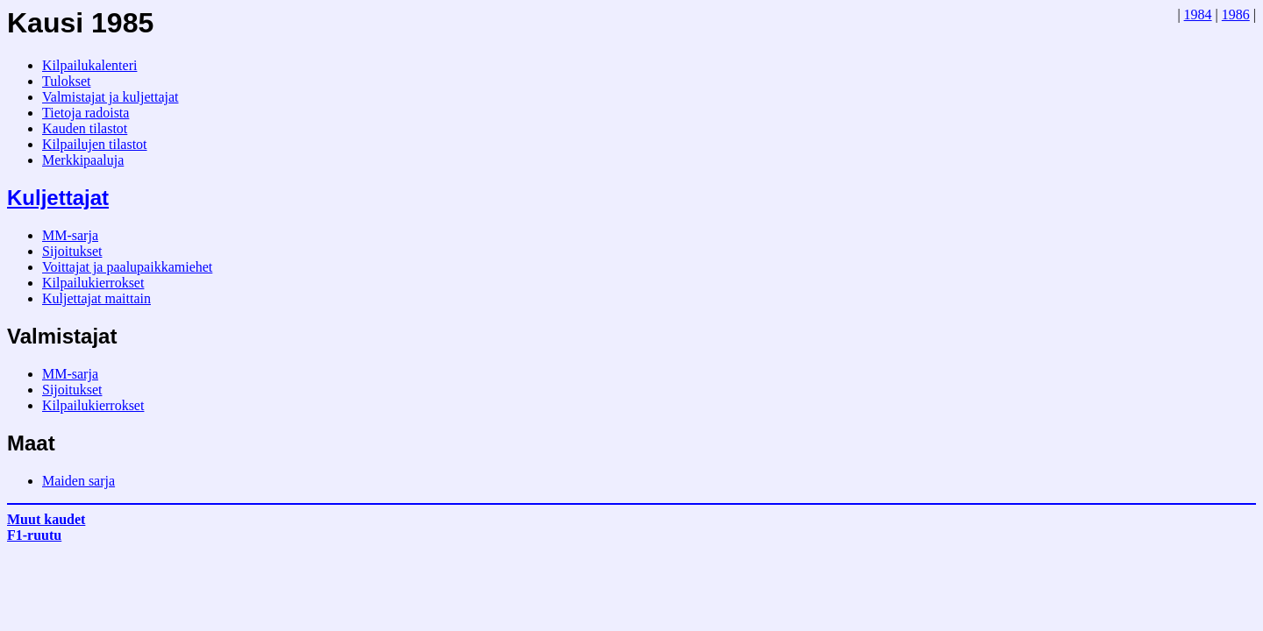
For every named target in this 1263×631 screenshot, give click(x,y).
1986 (1236, 14)
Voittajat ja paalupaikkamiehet (127, 266)
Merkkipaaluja (83, 159)
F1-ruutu (34, 535)
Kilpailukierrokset (93, 282)
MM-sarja (70, 235)
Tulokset (66, 81)
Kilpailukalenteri (89, 65)
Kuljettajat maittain (96, 298)
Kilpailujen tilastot (94, 144)
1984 (1198, 14)
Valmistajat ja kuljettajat (110, 96)
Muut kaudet (46, 519)
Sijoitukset (72, 251)
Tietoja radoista (85, 112)
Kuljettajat (58, 197)
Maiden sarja (78, 480)
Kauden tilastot (84, 128)
